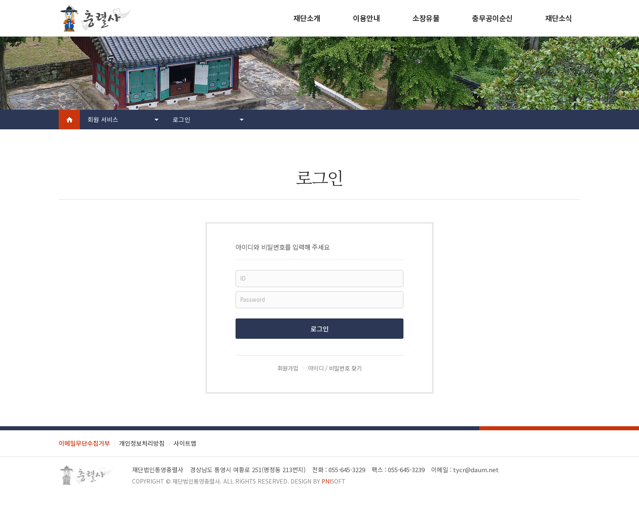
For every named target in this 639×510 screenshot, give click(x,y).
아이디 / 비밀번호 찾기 (334, 368)
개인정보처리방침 (142, 443)
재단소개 (306, 18)
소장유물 (425, 18)
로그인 (181, 119)
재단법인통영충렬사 (196, 481)
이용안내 (366, 18)
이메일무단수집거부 (84, 443)
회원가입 (288, 368)
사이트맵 (185, 443)
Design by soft (318, 481)
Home (69, 119)
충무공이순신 (492, 18)
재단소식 (558, 18)
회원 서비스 (103, 119)
